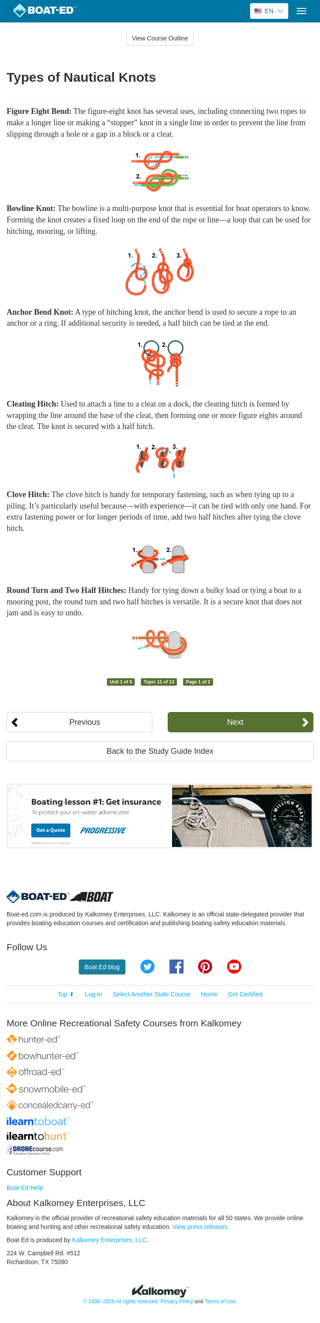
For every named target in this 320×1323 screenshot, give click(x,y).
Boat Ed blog (102, 966)
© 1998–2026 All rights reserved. (121, 1301)
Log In (93, 994)
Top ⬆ (66, 994)
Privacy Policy (177, 1301)
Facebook (176, 967)
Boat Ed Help (25, 1187)
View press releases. (201, 1226)
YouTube (234, 967)
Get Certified (245, 994)
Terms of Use (220, 1301)
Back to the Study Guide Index (160, 751)
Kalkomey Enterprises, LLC (109, 1239)
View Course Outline (160, 38)
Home (209, 994)
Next (235, 722)
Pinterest (205, 967)
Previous (85, 722)
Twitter (147, 967)
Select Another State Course (152, 994)
